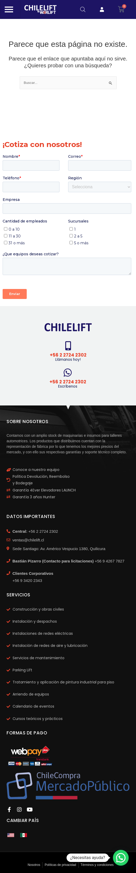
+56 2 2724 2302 (68, 355)
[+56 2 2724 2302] (68, 345)
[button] (121, 858)
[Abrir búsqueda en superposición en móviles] (82, 9)
